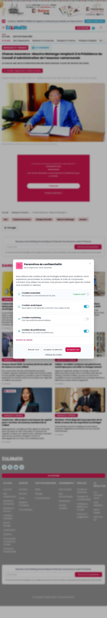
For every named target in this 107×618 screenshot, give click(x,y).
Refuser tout (33, 349)
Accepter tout (73, 349)
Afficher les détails (24, 340)
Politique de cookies (53, 354)
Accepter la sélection (52, 349)
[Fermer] (90, 263)
